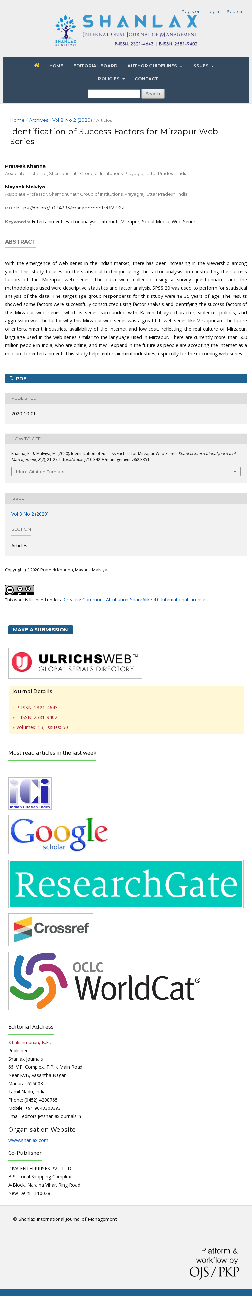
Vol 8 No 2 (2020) (72, 120)
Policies (109, 78)
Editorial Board (95, 65)
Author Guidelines (152, 65)
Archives (38, 120)
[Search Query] (114, 93)
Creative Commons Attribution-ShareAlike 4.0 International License (134, 599)
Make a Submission (40, 629)
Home (56, 65)
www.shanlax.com (28, 1140)
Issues (201, 65)
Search (153, 94)
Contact (146, 78)
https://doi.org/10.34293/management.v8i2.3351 (70, 208)
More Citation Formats (40, 471)
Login (213, 11)
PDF (20, 379)
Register (191, 11)
